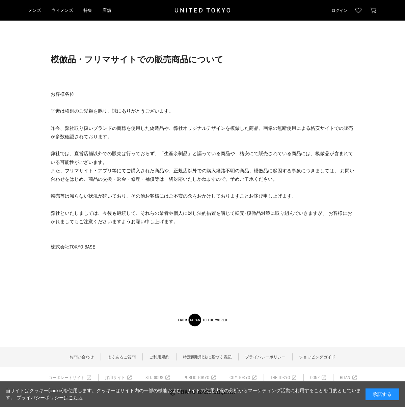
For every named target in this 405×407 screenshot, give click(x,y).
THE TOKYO (280, 377)
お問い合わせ (82, 357)
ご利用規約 (159, 357)
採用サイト (115, 377)
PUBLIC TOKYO (196, 377)
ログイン (339, 10)
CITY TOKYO (240, 377)
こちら (76, 398)
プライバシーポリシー (265, 357)
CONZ (315, 377)
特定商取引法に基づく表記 (207, 357)
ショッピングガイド (317, 357)
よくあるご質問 (121, 357)
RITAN (345, 377)
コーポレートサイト (66, 377)
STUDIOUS (154, 377)
